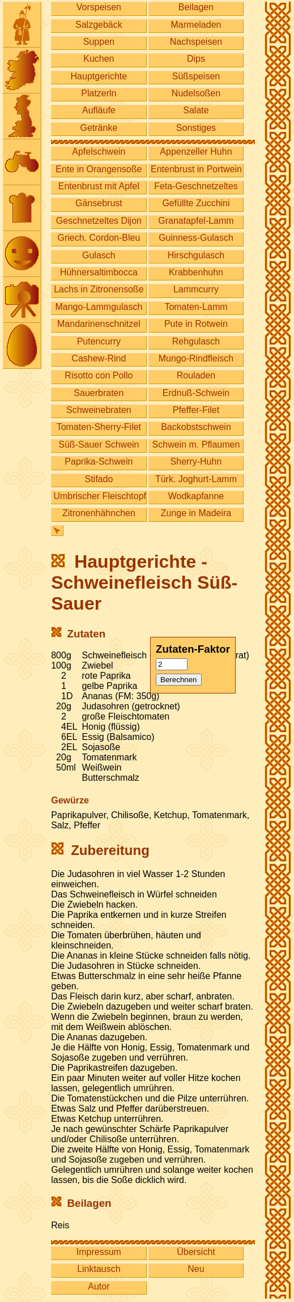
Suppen (98, 41)
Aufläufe (99, 110)
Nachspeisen (196, 41)
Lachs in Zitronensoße (98, 289)
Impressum (98, 1252)
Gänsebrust (98, 203)
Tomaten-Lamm (195, 307)
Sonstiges (196, 128)
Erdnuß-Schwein (196, 393)
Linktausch (99, 1269)
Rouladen (196, 375)
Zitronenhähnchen (98, 513)
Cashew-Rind (98, 358)
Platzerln (98, 93)
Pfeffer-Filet (196, 410)
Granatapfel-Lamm (195, 220)
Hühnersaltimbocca (99, 272)
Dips (196, 58)
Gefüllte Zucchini (195, 203)
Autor (98, 1286)
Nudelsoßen (196, 93)
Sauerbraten (98, 393)
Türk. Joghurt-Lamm (196, 479)
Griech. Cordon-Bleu (98, 237)
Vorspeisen (98, 7)
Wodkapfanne (196, 496)
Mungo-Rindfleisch (196, 358)
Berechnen (178, 679)
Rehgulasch (196, 341)
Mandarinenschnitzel (98, 324)
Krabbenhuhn (196, 272)
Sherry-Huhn (196, 461)
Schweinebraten (98, 410)
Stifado (98, 479)
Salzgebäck (98, 24)
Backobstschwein (196, 427)
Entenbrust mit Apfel (98, 186)
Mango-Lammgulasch (98, 307)
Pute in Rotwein (196, 324)
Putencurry (99, 341)
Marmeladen (196, 24)
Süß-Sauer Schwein (98, 444)
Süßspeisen (196, 76)
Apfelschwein (98, 151)
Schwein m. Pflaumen (196, 444)
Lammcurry (196, 289)
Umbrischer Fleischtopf (99, 496)
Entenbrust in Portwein (196, 169)
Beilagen (196, 7)
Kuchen (98, 58)
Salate (195, 110)
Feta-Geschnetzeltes (196, 186)
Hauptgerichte (99, 76)
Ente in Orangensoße (99, 169)
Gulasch (99, 255)
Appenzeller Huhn (196, 151)
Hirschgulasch (196, 255)
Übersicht (196, 1252)
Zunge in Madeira (196, 513)
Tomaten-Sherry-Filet (99, 427)
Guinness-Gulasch (196, 237)
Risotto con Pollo (99, 375)
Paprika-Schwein (99, 461)
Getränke (98, 128)
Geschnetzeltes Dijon (99, 220)
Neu (196, 1269)
